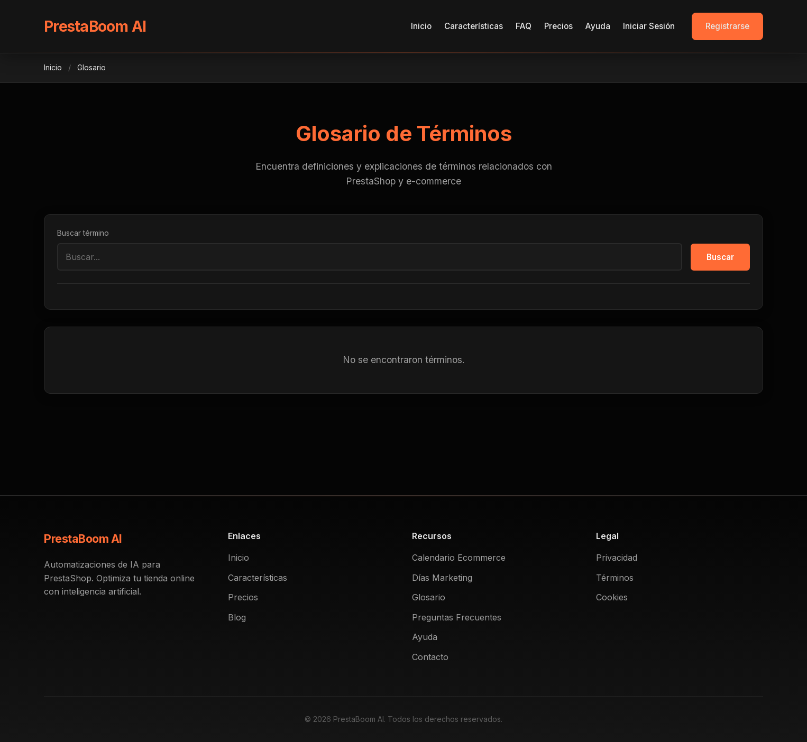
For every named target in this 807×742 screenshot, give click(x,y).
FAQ (523, 26)
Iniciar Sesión (649, 26)
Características (473, 26)
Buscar (720, 257)
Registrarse (727, 26)
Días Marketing (442, 577)
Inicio (421, 26)
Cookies (612, 597)
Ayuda (597, 26)
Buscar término (83, 232)
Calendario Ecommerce (459, 557)
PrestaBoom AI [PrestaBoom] (95, 26)
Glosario (428, 597)
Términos (615, 577)
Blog (237, 617)
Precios (558, 26)
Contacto (430, 657)
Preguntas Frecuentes (456, 617)
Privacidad (616, 557)
